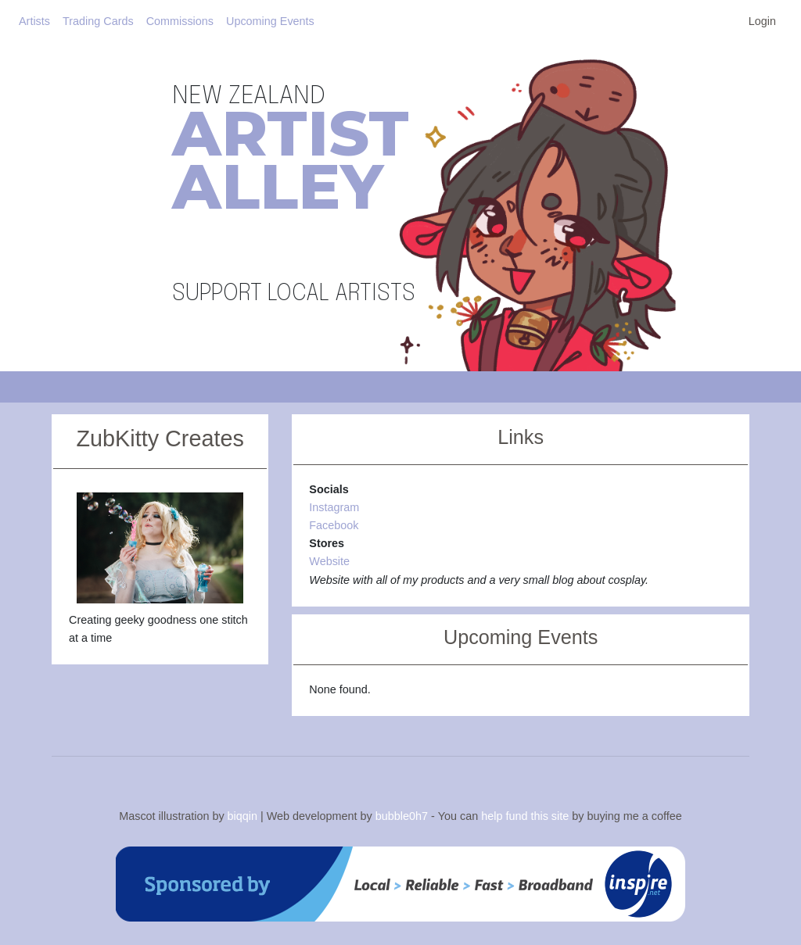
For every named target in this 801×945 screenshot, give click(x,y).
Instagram (334, 507)
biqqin (242, 816)
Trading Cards (98, 21)
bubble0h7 (401, 816)
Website (329, 561)
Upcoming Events (270, 21)
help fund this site (525, 816)
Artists (34, 21)
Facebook (333, 525)
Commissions (180, 21)
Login (762, 21)
